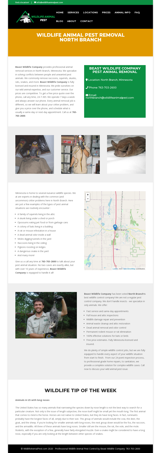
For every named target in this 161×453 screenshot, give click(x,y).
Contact (86, 21)
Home (59, 12)
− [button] (88, 199)
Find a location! (22, 2)
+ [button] (88, 195)
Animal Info (122, 12)
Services (73, 12)
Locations (90, 12)
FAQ (137, 12)
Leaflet (115, 269)
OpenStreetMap (129, 269)
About (71, 21)
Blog (59, 21)
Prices (106, 12)
